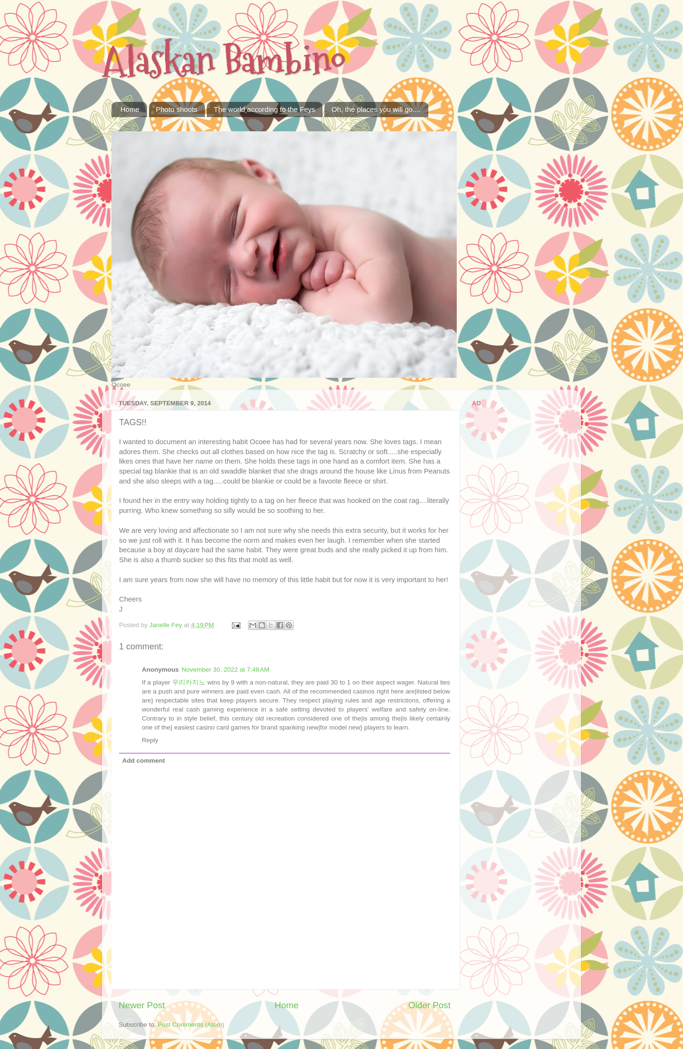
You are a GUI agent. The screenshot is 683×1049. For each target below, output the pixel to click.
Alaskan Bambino (224, 60)
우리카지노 (188, 682)
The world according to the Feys (264, 109)
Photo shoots (177, 109)
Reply (150, 740)
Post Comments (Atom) (191, 1024)
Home (129, 109)
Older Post (429, 1005)
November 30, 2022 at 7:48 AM (225, 669)
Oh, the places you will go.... (376, 109)
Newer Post (142, 1005)
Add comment (143, 760)
